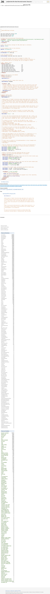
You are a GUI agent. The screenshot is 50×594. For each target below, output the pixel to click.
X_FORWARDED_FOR (7, 509)
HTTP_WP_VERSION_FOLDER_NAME (7, 581)
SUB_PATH (7, 577)
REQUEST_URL (7, 515)
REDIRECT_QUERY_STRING (7, 537)
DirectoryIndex (6, 185)
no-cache (7, 464)
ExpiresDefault (22, 185)
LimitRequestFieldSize (7, 416)
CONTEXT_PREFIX (7, 478)
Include (7, 263)
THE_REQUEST (7, 458)
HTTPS (7, 437)
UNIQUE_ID (7, 572)
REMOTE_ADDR (7, 469)
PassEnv (7, 364)
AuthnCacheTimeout (7, 421)
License (7, 181)
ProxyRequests (7, 401)
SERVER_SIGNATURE (7, 551)
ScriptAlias (7, 365)
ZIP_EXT (7, 569)
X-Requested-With (7, 470)
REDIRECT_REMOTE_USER (7, 555)
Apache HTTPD (18, 590)
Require (7, 258)
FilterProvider (7, 291)
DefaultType (7, 351)
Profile (7, 473)
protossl (7, 456)
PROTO (7, 467)
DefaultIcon (7, 334)
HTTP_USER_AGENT (7, 454)
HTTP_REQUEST (7, 522)
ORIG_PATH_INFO (7, 574)
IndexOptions (7, 307)
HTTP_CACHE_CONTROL (7, 517)
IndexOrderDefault (7, 337)
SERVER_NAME (7, 468)
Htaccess (12, 590)
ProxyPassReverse (7, 384)
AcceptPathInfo (7, 314)
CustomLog (7, 367)
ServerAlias (7, 397)
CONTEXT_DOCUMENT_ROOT (7, 578)
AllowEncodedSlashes (7, 393)
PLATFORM (7, 565)
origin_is (7, 536)
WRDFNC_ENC (7, 523)
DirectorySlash (7, 311)
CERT (7, 520)
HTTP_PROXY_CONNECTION (7, 545)
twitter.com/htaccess (4, 229)
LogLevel (7, 387)
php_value (37, 185)
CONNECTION (7, 501)
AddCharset (7, 267)
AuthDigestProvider (7, 360)
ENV (7, 438)
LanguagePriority (7, 345)
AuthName (7, 281)
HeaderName (7, 321)
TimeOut (7, 320)
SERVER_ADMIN (7, 491)
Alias (7, 300)
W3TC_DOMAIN (7, 531)
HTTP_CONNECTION (7, 521)
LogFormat (7, 368)
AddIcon (7, 324)
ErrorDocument (12, 185)
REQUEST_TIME (7, 557)
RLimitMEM (7, 411)
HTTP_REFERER (7, 462)
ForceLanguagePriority (7, 356)
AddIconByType (7, 344)
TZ (7, 475)
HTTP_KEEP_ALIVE (7, 518)
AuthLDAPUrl (7, 370)
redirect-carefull (7, 532)
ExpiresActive (17, 185)
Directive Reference (4, 228)
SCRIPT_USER (7, 575)
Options (29, 185)
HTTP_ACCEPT (7, 487)
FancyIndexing (7, 310)
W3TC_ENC (7, 474)
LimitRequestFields (7, 414)
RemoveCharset (7, 353)
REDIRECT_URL (7, 516)
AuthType (7, 285)
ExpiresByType (7, 254)
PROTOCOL (7, 576)
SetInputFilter (7, 383)
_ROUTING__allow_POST (7, 507)
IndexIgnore (7, 279)
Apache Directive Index (5, 227)
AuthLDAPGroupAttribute (7, 425)
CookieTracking (7, 388)
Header (26, 185)
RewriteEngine (7, 186)
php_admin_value (7, 327)
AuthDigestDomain (7, 390)
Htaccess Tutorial (4, 225)
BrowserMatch (7, 273)
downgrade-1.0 (7, 482)
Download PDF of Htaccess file (9, 193)
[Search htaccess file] (40, 2)
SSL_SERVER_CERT (7, 547)
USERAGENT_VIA (7, 508)
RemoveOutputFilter (7, 381)
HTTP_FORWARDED (7, 543)
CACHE (7, 471)
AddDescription (7, 329)
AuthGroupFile (7, 296)
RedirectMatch (7, 274)
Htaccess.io (7, 590)
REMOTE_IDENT (7, 560)
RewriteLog (7, 371)
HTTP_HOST (2, 189)
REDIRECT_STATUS (7, 453)
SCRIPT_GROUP (7, 556)
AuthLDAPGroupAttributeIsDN (7, 423)
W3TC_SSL (7, 490)
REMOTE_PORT (7, 568)
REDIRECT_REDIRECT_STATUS (7, 580)
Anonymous (7, 306)
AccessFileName (7, 391)
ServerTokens (7, 272)
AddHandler (7, 280)
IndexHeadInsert (7, 350)
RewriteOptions (7, 289)
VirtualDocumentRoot (18, 186)
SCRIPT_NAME (7, 524)
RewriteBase (45, 185)
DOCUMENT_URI (7, 582)
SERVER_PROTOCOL (7, 552)
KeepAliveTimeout (7, 426)
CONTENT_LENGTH (7, 530)
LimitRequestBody (7, 317)
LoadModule (7, 338)
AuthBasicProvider (7, 323)
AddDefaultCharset (7, 256)
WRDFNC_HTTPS (7, 525)
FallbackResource (7, 309)
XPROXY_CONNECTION (7, 511)
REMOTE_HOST (7, 498)
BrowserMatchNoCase (7, 352)
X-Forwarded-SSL (7, 570)
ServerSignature (7, 287)
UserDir (7, 346)
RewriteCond (2, 186)
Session (7, 284)
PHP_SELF (7, 554)
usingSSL (7, 535)
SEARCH (7, 494)
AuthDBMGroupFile (7, 396)
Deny (3, 185)
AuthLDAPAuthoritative (7, 406)
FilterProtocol (7, 292)
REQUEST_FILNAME (7, 527)
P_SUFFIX (7, 534)
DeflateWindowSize (7, 427)
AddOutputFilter (7, 298)
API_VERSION (7, 541)
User (7, 265)
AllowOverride (7, 294)
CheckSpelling (7, 336)
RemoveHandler (7, 305)
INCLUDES (7, 441)
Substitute (7, 349)
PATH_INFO (7, 495)
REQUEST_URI (20, 189)
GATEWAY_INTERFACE (7, 538)
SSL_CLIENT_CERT (7, 549)
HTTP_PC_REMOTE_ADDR (7, 513)
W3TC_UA (7, 496)
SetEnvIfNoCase (7, 261)
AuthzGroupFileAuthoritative (7, 398)
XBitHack (7, 341)
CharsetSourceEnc (7, 343)
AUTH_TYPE (7, 540)
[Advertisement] (25, 16)
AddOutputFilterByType (7, 252)
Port (7, 276)
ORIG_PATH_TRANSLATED (7, 563)
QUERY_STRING (7, 444)
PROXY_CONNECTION (7, 510)
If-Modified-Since (7, 493)
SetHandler (7, 299)
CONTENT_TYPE (7, 489)
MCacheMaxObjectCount (7, 404)
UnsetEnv (7, 359)
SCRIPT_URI (7, 542)
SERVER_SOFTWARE (7, 550)
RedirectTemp (7, 283)
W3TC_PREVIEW (7, 485)
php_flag (34, 185)
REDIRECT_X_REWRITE (7, 528)
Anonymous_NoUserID (7, 407)
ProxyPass (7, 363)
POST (7, 451)
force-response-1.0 (7, 488)
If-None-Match (7, 497)
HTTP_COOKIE (7, 465)
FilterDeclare (7, 293)
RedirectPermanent (7, 325)
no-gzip (7, 189)
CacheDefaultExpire (7, 419)
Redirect (41, 185)
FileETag (7, 259)
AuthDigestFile (7, 378)
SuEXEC (7, 424)
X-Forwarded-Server (7, 544)
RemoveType (7, 319)
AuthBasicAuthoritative (7, 361)
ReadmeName (7, 318)
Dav (7, 326)
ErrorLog (7, 413)
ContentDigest (7, 347)
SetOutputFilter (7, 266)
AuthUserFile (7, 286)
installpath (7, 567)
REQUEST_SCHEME (7, 529)
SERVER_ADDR (7, 457)
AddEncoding (7, 264)
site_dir (7, 564)
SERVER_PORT (7, 447)
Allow (2, 5)
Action (7, 301)
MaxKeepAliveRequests (7, 399)
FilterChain (7, 290)
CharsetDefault (7, 340)
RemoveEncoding (7, 372)
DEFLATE (7, 436)
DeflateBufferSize (7, 412)
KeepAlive (7, 313)
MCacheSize (7, 405)
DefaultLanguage (7, 312)
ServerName (7, 330)
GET (7, 450)
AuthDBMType (7, 410)
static (7, 442)
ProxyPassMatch (7, 380)
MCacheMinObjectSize (7, 400)
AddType (7, 251)
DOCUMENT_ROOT (7, 460)
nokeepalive (7, 480)
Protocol (7, 316)
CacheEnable (7, 417)
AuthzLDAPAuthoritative (7, 379)
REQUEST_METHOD (7, 455)
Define (7, 304)
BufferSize (7, 420)
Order (32, 185)
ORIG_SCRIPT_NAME (7, 561)
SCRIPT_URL (7, 514)
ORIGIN (7, 448)
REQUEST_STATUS (7, 558)
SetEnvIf (7, 270)
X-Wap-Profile (7, 477)
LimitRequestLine (7, 418)
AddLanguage (7, 331)
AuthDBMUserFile (7, 394)
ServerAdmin (7, 377)
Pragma (7, 463)
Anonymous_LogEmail (7, 408)
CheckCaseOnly (7, 376)
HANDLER (7, 484)
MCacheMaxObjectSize (7, 403)
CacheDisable (7, 373)
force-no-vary (7, 449)
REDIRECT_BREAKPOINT (7, 571)
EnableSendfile (7, 392)
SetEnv (7, 277)
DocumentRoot (7, 332)
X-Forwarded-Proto (7, 476)
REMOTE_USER (7, 483)
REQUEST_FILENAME (13, 189)
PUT (7, 461)
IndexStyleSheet (7, 333)
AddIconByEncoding (7, 354)
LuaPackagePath (7, 386)
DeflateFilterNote (7, 358)
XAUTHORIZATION (7, 502)
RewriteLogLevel (7, 366)
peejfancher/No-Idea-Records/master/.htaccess (14, 5)
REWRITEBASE (7, 481)
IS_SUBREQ (7, 503)
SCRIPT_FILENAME (7, 440)
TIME (7, 443)
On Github (3, 181)
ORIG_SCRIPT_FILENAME (7, 562)
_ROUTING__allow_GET (7, 505)
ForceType (7, 297)
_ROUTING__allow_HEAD (7, 504)
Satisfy (7, 271)
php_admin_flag (7, 374)
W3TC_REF (7, 500)
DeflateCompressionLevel (7, 339)
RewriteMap (7, 357)
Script (7, 247)
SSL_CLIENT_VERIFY (7, 548)
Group (7, 303)
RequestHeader (7, 269)
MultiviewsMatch (7, 385)
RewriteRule (12, 186)
